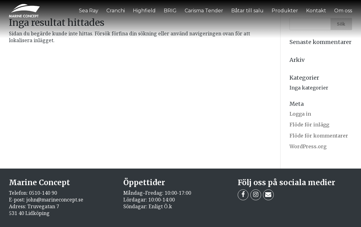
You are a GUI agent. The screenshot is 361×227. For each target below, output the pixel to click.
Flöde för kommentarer (318, 136)
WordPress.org (307, 146)
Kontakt (316, 11)
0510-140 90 (43, 192)
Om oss (343, 11)
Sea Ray (88, 11)
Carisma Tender (204, 11)
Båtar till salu (247, 11)
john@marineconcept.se (54, 199)
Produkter (285, 11)
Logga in (300, 114)
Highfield (144, 11)
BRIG (170, 11)
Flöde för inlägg (309, 124)
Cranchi (115, 11)
